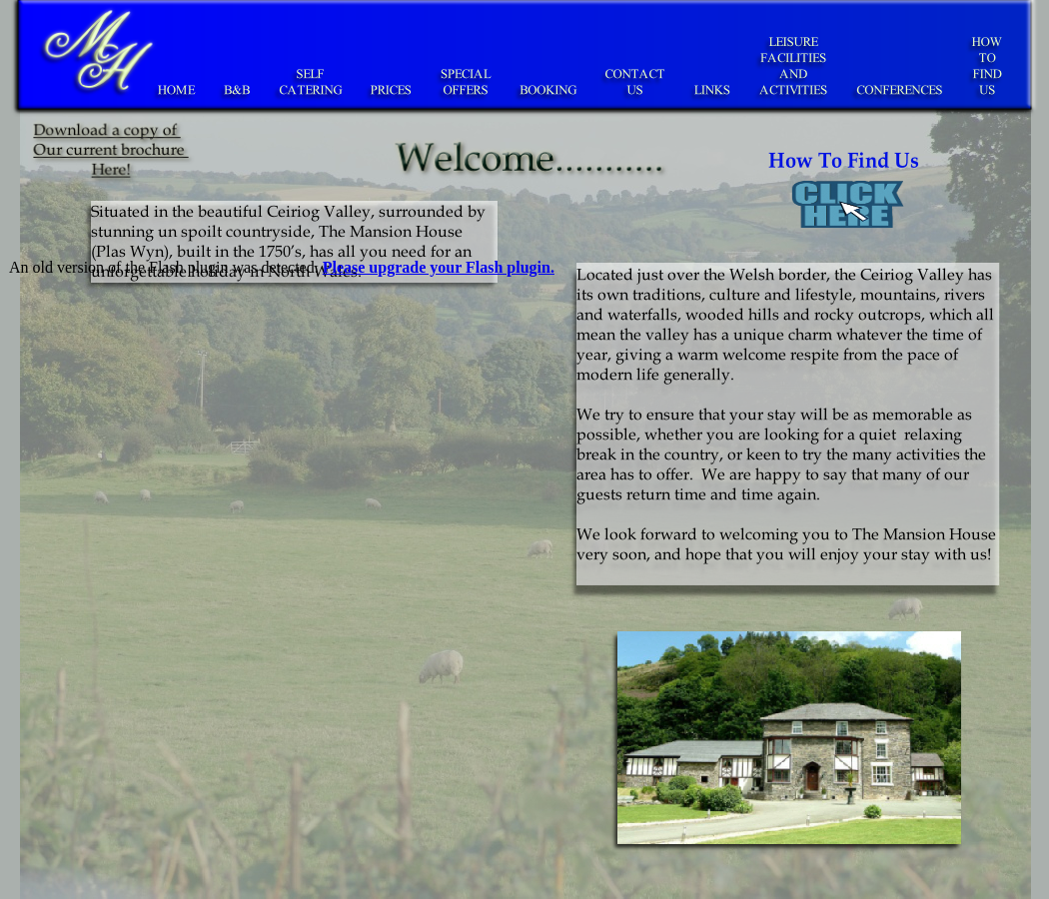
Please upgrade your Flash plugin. (438, 267)
